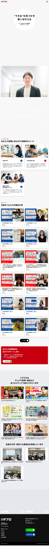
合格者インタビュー (4, 537)
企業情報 (2, 542)
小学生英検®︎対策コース (29, 531)
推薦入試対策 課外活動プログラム (31, 527)
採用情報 (2, 544)
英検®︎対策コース (28, 529)
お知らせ (2, 540)
